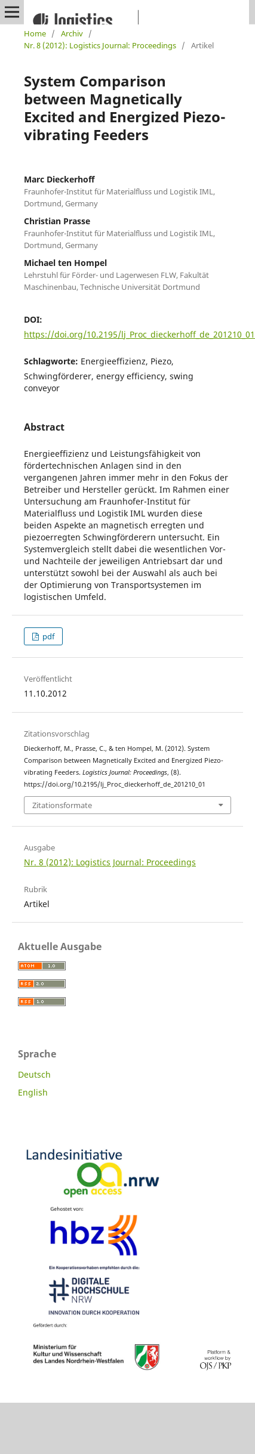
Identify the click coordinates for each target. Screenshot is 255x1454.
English (33, 1092)
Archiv (72, 33)
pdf (47, 636)
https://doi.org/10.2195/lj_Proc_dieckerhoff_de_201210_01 (139, 334)
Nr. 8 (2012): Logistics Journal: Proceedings (100, 45)
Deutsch (34, 1074)
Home (35, 33)
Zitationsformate (62, 805)
